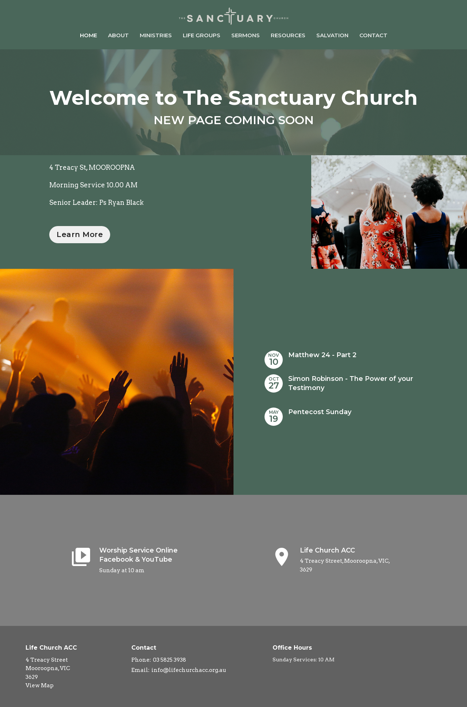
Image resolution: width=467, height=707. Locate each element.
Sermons (245, 35)
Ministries (156, 35)
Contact (373, 35)
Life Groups (201, 35)
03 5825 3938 (169, 660)
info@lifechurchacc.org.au (188, 670)
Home (88, 35)
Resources (288, 35)
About (118, 35)
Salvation (332, 35)
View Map (40, 685)
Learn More (80, 234)
